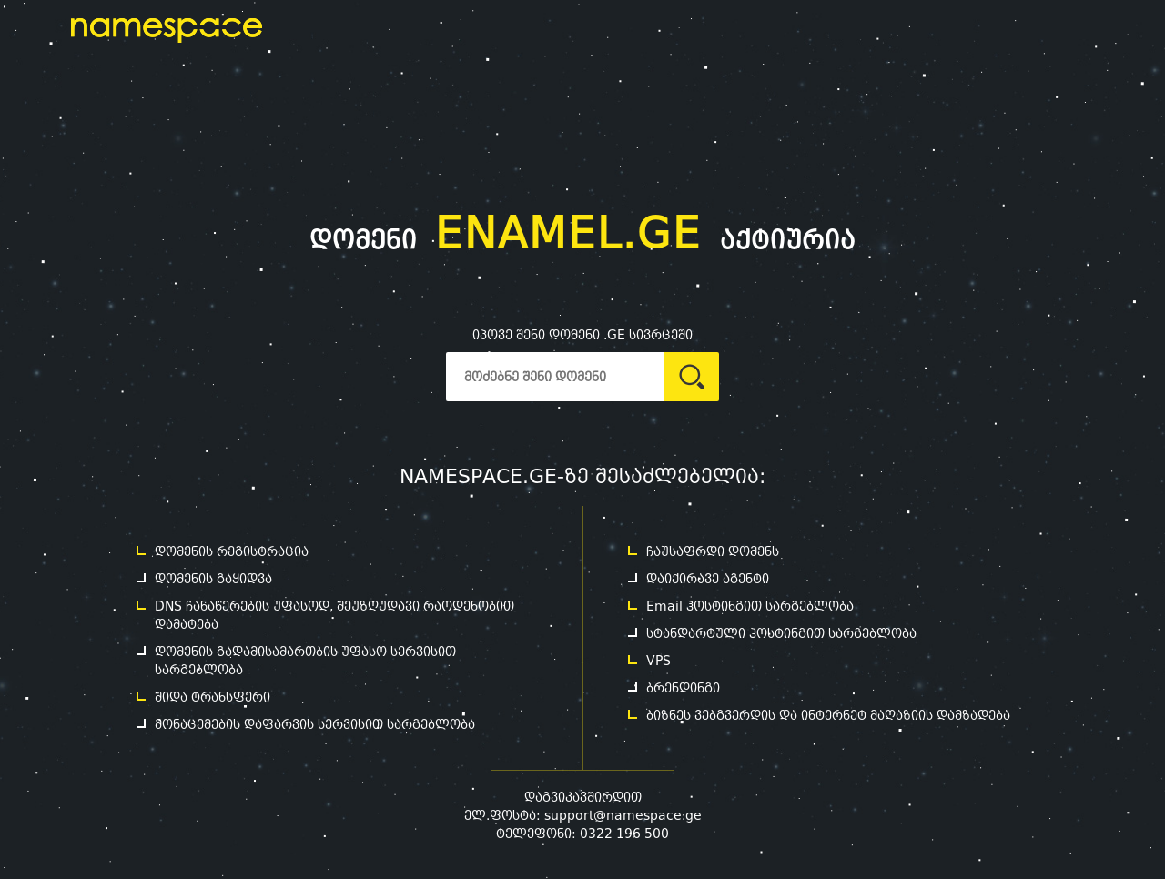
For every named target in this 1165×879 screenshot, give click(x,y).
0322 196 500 (624, 833)
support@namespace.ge (623, 815)
